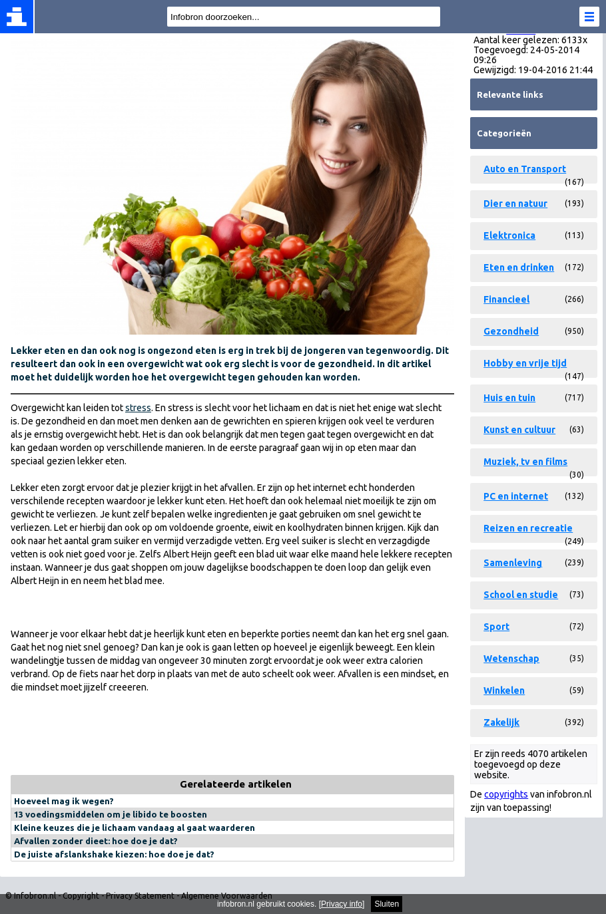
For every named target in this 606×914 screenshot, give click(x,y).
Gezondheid (511, 331)
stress (138, 407)
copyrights (506, 794)
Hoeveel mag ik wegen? (64, 801)
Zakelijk (501, 722)
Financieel (506, 299)
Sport (496, 626)
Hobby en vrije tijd (525, 363)
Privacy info (341, 904)
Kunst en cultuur (519, 429)
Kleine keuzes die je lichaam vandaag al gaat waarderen (134, 827)
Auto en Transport (524, 169)
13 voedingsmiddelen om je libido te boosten (110, 814)
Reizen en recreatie (528, 528)
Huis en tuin (509, 397)
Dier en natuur (515, 203)
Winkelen (504, 690)
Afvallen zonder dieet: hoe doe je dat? (96, 840)
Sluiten (386, 904)
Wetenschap (511, 658)
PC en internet (515, 496)
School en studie (520, 594)
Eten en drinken (518, 267)
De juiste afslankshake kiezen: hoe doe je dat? (114, 854)
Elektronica (509, 235)
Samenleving (512, 562)
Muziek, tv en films (525, 461)
